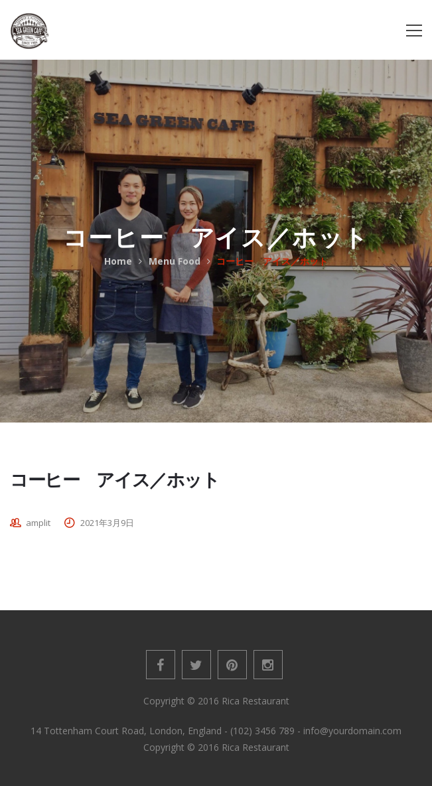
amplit (38, 523)
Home (118, 261)
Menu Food (174, 261)
